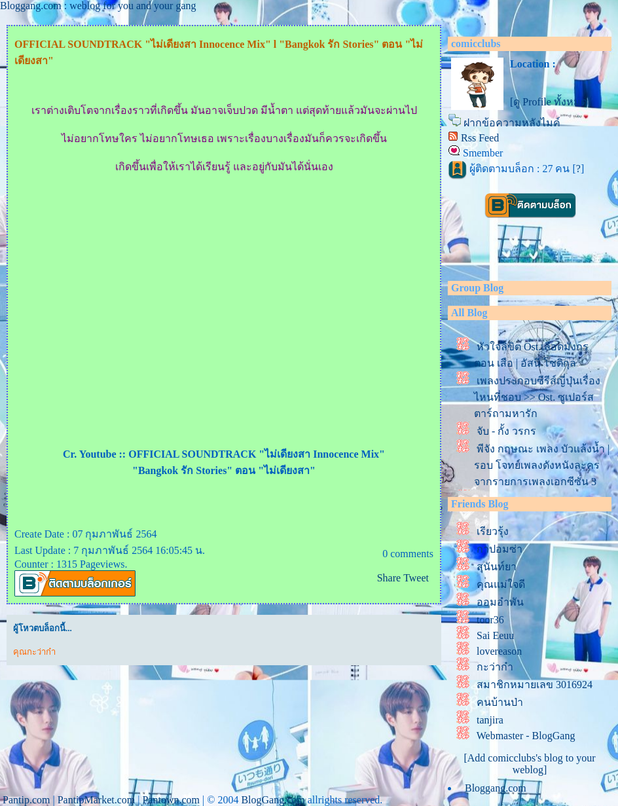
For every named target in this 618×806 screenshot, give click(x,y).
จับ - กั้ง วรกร (506, 431)
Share (389, 577)
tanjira (490, 719)
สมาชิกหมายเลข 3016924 (534, 684)
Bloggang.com (495, 788)
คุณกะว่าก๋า (34, 652)
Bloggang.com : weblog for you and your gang (98, 5)
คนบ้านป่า (500, 702)
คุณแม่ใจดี (501, 584)
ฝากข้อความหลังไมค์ (512, 122)
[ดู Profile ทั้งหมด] (550, 101)
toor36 (490, 619)
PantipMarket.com (97, 799)
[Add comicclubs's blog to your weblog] (529, 763)
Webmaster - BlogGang (526, 735)
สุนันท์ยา (497, 566)
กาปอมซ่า (499, 549)
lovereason (499, 651)
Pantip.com (26, 799)
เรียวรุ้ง (493, 531)
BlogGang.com (272, 799)
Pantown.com (171, 799)
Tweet (416, 577)
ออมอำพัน (500, 602)
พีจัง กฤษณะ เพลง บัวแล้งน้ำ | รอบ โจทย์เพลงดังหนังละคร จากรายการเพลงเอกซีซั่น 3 (541, 465)
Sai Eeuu (495, 635)
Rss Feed (480, 137)
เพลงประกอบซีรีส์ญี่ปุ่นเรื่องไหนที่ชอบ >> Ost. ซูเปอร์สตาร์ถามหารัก (537, 397)
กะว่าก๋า (495, 666)
